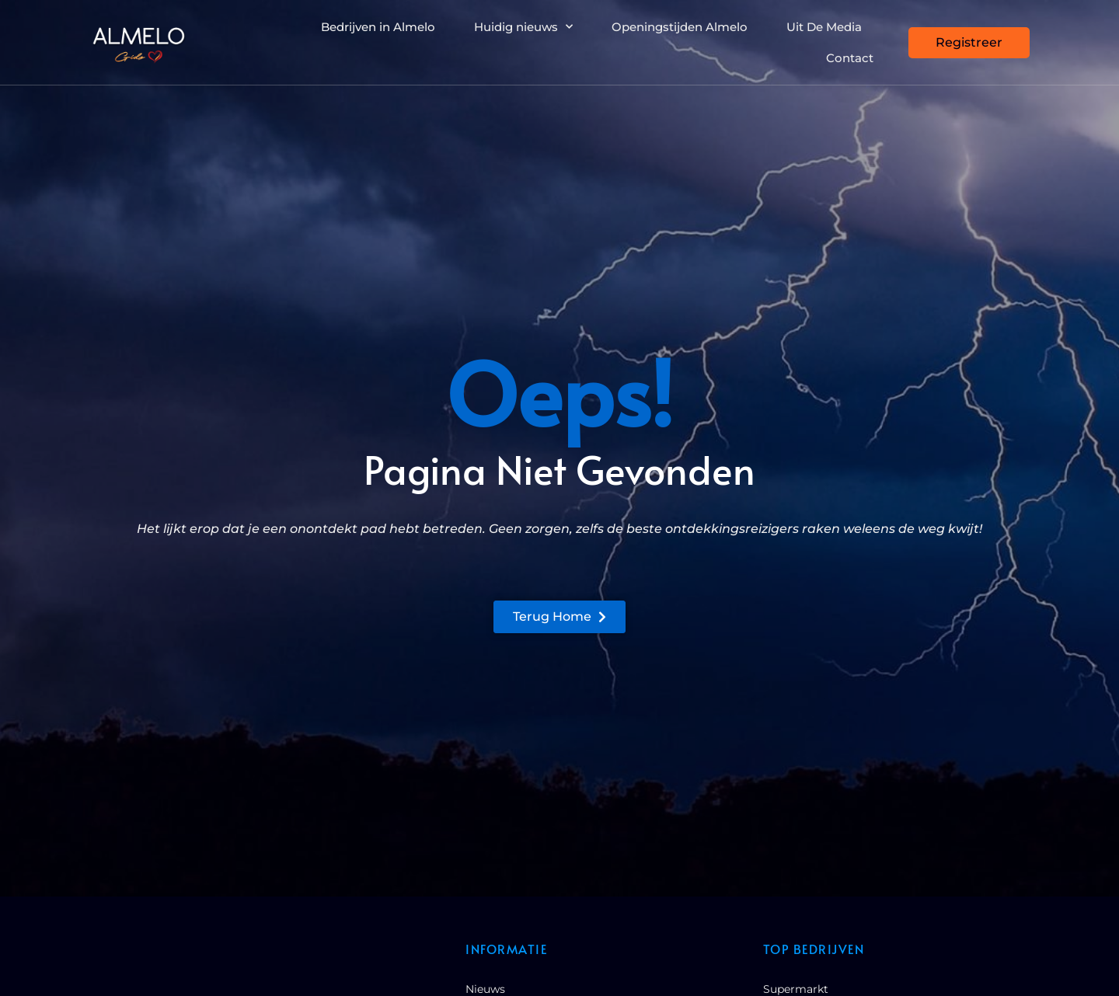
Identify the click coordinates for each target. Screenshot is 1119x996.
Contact (849, 57)
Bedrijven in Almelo (378, 26)
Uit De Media (824, 26)
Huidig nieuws (523, 27)
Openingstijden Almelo (680, 26)
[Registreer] (969, 42)
